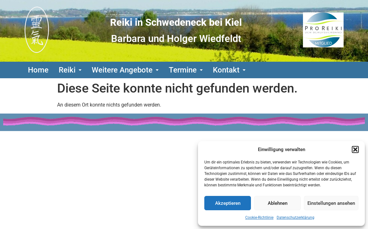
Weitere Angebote (125, 70)
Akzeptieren (227, 203)
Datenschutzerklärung (295, 217)
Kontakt (229, 70)
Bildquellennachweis (80, 143)
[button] (355, 149)
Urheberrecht (138, 143)
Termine (186, 70)
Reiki (70, 70)
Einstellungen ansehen (331, 203)
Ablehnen (277, 203)
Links (34, 143)
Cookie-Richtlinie (259, 217)
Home (38, 70)
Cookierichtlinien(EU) (61, 154)
